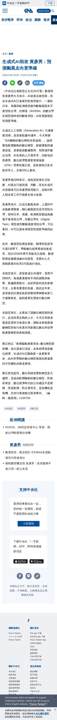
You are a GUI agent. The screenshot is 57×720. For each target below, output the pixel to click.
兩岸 (46, 20)
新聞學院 (34, 653)
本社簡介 (12, 671)
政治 (29, 20)
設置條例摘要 (14, 681)
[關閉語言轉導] (55, 697)
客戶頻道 (34, 675)
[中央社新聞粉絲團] (28, 621)
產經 (11, 54)
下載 (50, 3)
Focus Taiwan (15, 633)
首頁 (4, 54)
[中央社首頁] (28, 10)
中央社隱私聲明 (41, 713)
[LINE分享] (12, 83)
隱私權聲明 (13, 691)
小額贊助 (28, 523)
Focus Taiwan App (38, 640)
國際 (38, 20)
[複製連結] (20, 83)
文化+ (32, 647)
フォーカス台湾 (15, 637)
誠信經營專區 (14, 688)
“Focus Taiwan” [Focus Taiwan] (37, 704)
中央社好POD (36, 660)
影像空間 (34, 678)
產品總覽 (34, 671)
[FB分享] (5, 83)
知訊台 (33, 688)
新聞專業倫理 (14, 685)
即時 (20, 20)
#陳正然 (34, 408)
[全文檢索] (53, 11)
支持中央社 (43, 11)
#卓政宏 (9, 408)
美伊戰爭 (7, 20)
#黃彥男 (21, 408)
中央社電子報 (35, 656)
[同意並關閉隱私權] (55, 710)
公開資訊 (12, 678)
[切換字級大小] (28, 83)
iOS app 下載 (36, 633)
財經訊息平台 (35, 685)
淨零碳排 (34, 650)
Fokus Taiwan (15, 640)
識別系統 (12, 675)
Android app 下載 (37, 637)
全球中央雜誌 (35, 643)
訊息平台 (34, 681)
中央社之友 (35, 691)
